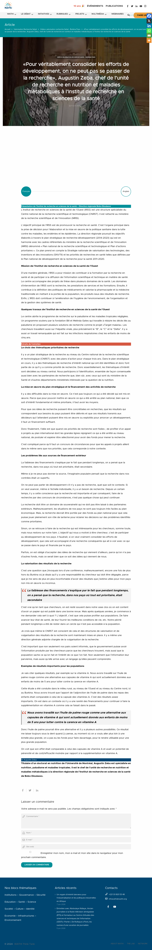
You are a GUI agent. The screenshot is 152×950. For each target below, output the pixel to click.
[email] (76, 839)
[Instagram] (145, 6)
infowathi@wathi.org (118, 899)
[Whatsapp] (149, 30)
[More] (149, 40)
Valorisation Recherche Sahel (25, 29)
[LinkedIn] (136, 6)
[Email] (149, 35)
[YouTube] (141, 6)
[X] (149, 20)
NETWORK (142, 944)
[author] (76, 832)
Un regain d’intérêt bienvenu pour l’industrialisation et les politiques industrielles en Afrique (76, 898)
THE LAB (131, 944)
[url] (76, 846)
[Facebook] (128, 6)
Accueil (7, 29)
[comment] (76, 821)
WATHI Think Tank (24, 944)
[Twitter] (132, 6)
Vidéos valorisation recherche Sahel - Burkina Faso (60, 29)
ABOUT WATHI (117, 944)
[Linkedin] (149, 25)
